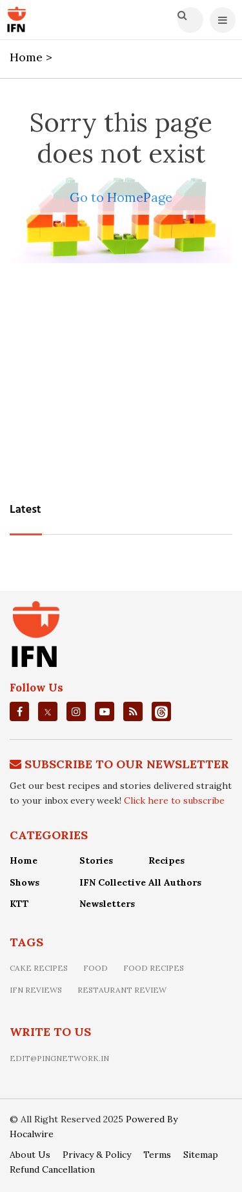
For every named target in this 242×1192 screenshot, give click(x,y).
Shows (24, 882)
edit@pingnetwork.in (59, 1058)
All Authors (174, 882)
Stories (96, 860)
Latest (25, 510)
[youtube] (104, 711)
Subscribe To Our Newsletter (127, 764)
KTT (19, 903)
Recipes (166, 860)
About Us (30, 1154)
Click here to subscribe (174, 800)
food (95, 968)
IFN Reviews (36, 990)
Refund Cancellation (52, 1169)
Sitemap (200, 1154)
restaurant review (121, 990)
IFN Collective (112, 882)
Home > (32, 57)
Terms (157, 1154)
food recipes (153, 968)
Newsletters (107, 903)
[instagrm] (76, 711)
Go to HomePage (121, 197)
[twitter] (48, 712)
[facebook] (20, 711)
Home (23, 860)
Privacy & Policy (97, 1154)
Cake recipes (39, 968)
